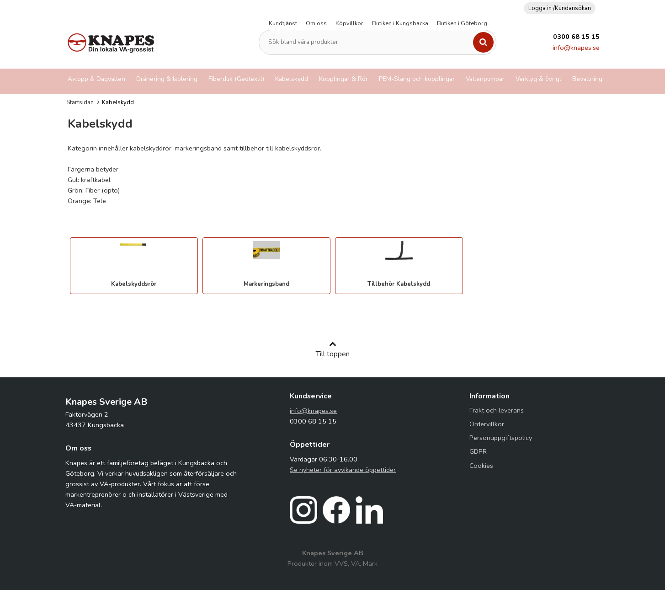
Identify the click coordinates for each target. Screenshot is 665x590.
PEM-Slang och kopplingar (417, 79)
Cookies (481, 465)
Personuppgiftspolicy (500, 437)
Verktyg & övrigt (538, 79)
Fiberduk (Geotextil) (236, 79)
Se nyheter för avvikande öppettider (343, 469)
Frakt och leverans (496, 410)
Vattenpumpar (485, 79)
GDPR (478, 451)
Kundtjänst (283, 23)
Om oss (316, 23)
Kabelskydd (291, 79)
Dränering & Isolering (166, 79)
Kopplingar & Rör (343, 79)
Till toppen (333, 349)
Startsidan (80, 102)
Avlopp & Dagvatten (96, 79)
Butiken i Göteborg (462, 23)
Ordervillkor (486, 424)
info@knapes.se (576, 47)
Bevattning (587, 79)
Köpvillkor (349, 23)
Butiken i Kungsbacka (400, 23)
